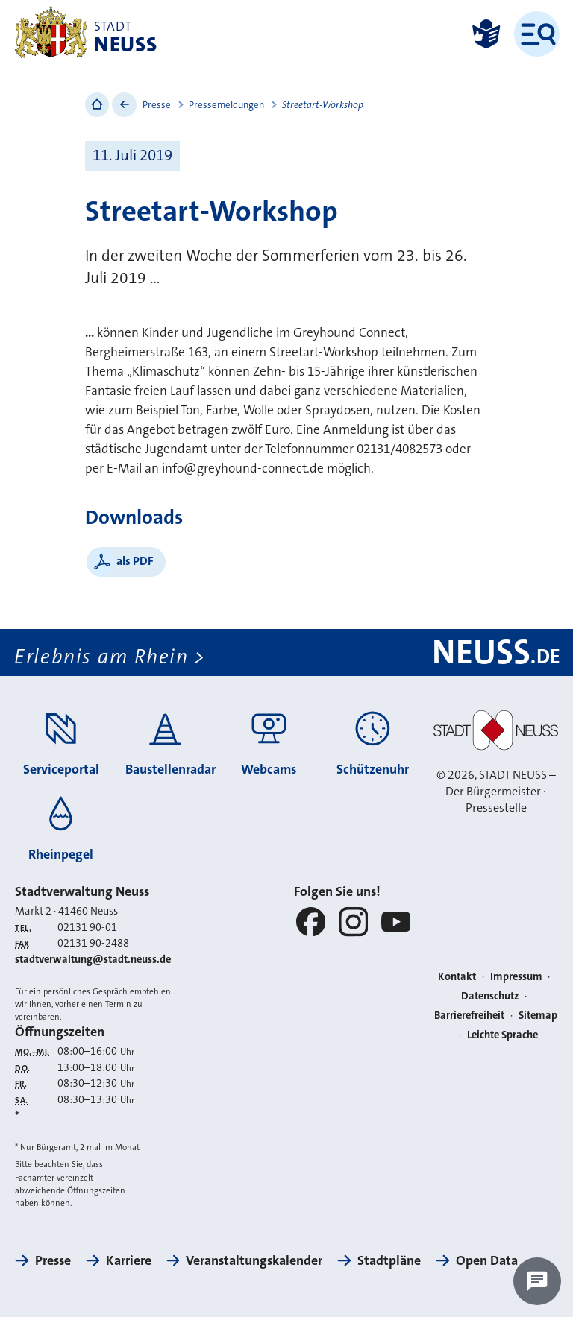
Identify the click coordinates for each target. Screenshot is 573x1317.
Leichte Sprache (502, 1035)
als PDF (135, 561)
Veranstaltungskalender (254, 1260)
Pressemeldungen (226, 104)
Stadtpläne (389, 1260)
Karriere (128, 1260)
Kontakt (457, 977)
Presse (157, 104)
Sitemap (538, 1015)
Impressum (516, 977)
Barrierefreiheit (469, 1015)
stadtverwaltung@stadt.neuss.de (93, 960)
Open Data (487, 1260)
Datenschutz (490, 996)
